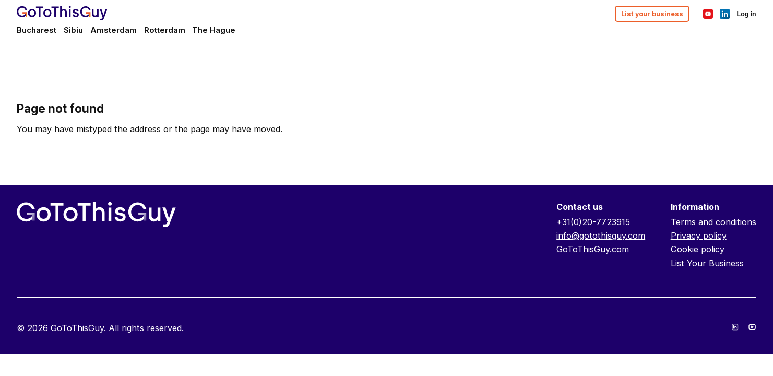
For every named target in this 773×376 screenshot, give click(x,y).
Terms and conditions (713, 222)
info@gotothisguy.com (600, 235)
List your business (652, 14)
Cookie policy (697, 249)
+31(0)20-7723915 (593, 222)
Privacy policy (699, 235)
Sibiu (73, 30)
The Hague (213, 30)
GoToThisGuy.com (592, 249)
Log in (746, 14)
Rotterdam (164, 30)
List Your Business (707, 263)
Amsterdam (113, 30)
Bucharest (36, 30)
